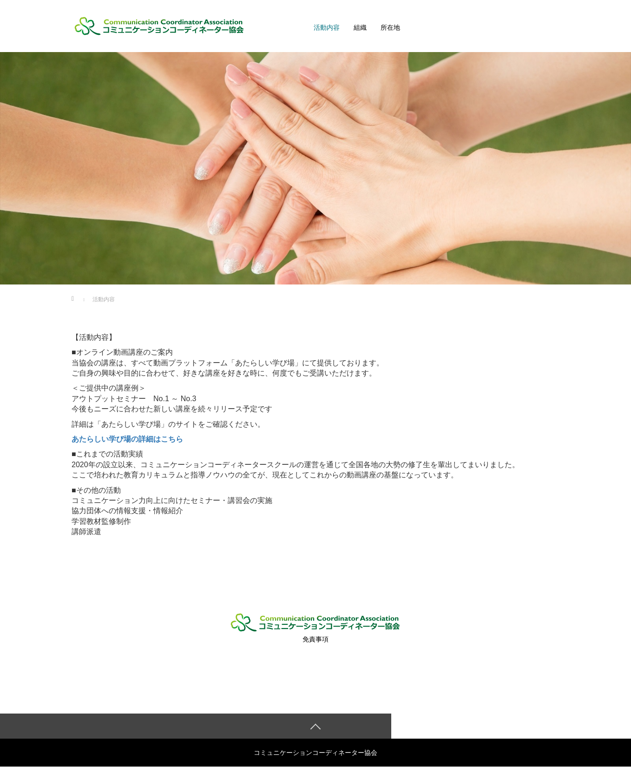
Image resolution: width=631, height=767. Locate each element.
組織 (360, 27)
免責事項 (315, 639)
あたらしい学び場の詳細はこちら (127, 439)
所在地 (390, 27)
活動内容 (327, 27)
